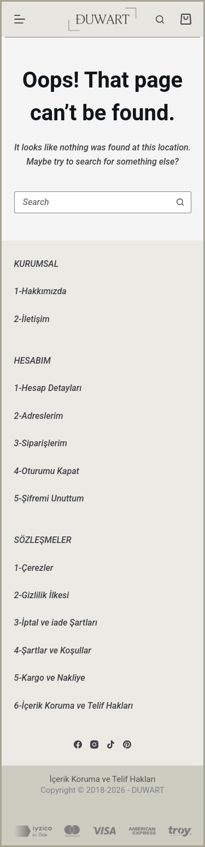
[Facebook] (78, 744)
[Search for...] (91, 202)
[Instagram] (94, 744)
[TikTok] (111, 744)
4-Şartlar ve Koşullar (52, 650)
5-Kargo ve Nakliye (49, 678)
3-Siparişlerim (40, 443)
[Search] (160, 19)
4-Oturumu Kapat (46, 471)
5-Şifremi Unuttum (49, 498)
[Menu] (19, 19)
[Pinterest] (127, 744)
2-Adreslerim (38, 416)
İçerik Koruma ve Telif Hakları (102, 779)
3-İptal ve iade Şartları (55, 622)
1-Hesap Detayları (48, 388)
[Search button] (180, 202)
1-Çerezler (34, 568)
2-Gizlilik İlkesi (41, 595)
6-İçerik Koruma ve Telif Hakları (73, 705)
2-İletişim (32, 319)
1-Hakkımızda (40, 291)
